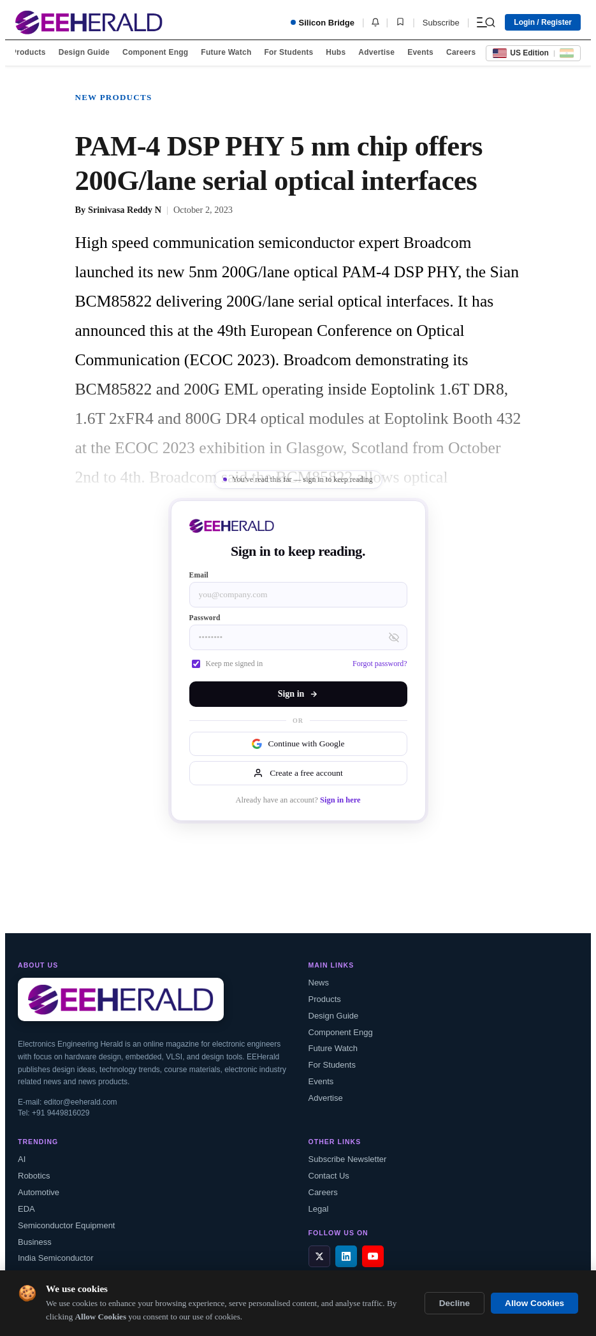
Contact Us (329, 1175)
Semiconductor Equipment (66, 1225)
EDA (26, 1209)
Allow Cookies (534, 1303)
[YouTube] (373, 1256)
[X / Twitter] (319, 1256)
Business (35, 1242)
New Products (113, 97)
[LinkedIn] (346, 1256)
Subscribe (441, 22)
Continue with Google (298, 744)
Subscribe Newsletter (348, 1159)
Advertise (376, 52)
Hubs (335, 52)
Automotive (38, 1192)
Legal (319, 1209)
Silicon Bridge (322, 22)
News (319, 982)
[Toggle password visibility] (394, 637)
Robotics (34, 1175)
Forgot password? (380, 663)
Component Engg (155, 52)
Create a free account (297, 773)
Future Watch (226, 52)
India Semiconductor (56, 1258)
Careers (461, 52)
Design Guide (84, 52)
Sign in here (340, 799)
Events (420, 52)
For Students (288, 52)
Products (28, 52)
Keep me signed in (227, 663)
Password (205, 617)
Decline (454, 1303)
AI (21, 1159)
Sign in (298, 694)
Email (199, 575)
